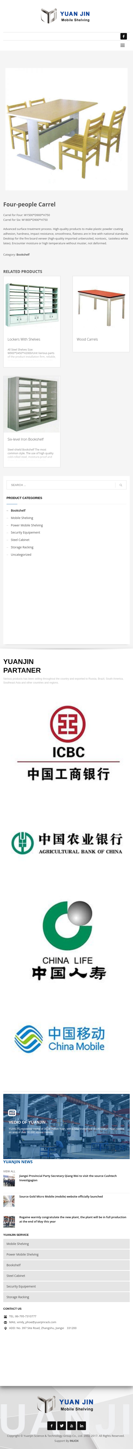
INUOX (74, 1441)
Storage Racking (22, 547)
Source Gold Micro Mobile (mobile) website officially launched (61, 1196)
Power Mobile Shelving (27, 525)
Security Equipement (25, 532)
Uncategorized (21, 554)
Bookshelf (23, 254)
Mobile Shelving (22, 518)
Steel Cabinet (20, 540)
